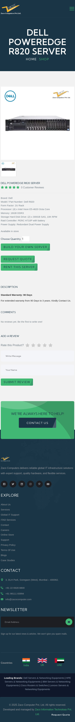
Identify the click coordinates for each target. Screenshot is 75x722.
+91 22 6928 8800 (15, 588)
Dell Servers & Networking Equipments (43, 678)
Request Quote (61, 714)
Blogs (4, 555)
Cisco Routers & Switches (34, 685)
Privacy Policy (8, 545)
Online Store (7, 534)
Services (5, 509)
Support (5, 539)
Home (31, 59)
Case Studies (8, 560)
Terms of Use (8, 550)
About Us (5, 504)
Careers (5, 530)
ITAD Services (8, 519)
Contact (5, 525)
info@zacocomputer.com (18, 599)
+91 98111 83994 (14, 593)
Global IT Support (10, 514)
